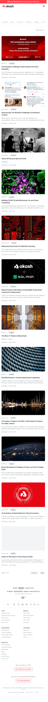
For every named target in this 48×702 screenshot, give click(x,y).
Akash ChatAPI (6, 620)
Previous (34, 573)
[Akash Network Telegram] (30, 604)
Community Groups (7, 634)
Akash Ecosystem (28, 615)
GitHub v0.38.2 (29, 692)
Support (4, 654)
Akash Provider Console (8, 615)
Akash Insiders (27, 632)
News (12, 22)
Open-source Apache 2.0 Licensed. (16, 692)
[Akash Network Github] (18, 604)
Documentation (6, 645)
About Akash (26, 618)
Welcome (26, 630)
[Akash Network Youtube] (27, 604)
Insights (36, 22)
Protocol (28, 22)
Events (25, 637)
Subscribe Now (23, 680)
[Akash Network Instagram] (34, 604)
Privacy (36, 692)
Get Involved (5, 630)
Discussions (5, 658)
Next (42, 573)
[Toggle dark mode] (8, 604)
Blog (3, 651)
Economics (20, 22)
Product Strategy (6, 632)
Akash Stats (26, 613)
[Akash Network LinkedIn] (38, 604)
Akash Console (6, 613)
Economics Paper (6, 647)
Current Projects (6, 637)
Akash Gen (5, 622)
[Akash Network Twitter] (14, 604)
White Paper (5, 649)
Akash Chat (5, 618)
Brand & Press (5, 656)
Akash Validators (28, 634)
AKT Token (26, 620)
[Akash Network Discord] (22, 604)
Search (40, 30)
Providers (26, 622)
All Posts (5, 22)
